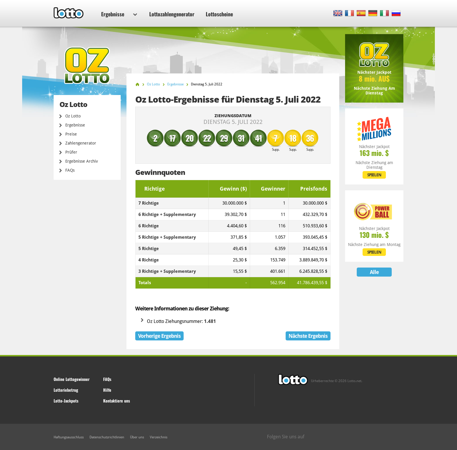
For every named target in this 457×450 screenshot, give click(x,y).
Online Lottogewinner (71, 379)
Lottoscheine (219, 14)
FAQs (70, 170)
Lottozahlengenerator (171, 14)
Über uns (137, 437)
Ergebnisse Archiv (81, 161)
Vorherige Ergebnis (159, 336)
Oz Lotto (73, 116)
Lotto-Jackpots (66, 401)
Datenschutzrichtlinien (106, 437)
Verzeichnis (158, 437)
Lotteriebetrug (66, 390)
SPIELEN (374, 175)
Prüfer (71, 152)
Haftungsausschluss (69, 437)
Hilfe (107, 390)
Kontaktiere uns (116, 401)
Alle (374, 272)
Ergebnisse (119, 14)
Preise (71, 134)
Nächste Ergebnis (308, 336)
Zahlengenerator (80, 143)
